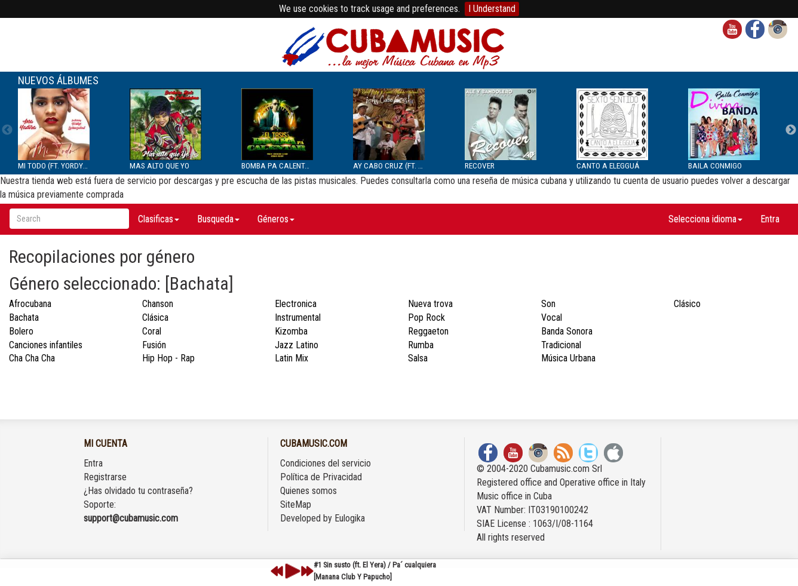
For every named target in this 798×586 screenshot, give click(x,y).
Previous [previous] (7, 130)
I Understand (491, 8)
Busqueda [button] (218, 219)
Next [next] (791, 130)
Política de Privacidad (321, 477)
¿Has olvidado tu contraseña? (138, 490)
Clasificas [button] (158, 219)
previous (277, 571)
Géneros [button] (275, 219)
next (307, 571)
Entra (769, 219)
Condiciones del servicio (325, 463)
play (291, 571)
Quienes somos (308, 490)
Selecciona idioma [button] (705, 219)
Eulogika (349, 518)
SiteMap (295, 504)
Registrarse (105, 477)
